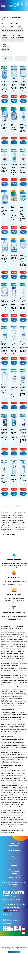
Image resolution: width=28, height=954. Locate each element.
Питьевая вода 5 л (14, 843)
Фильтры (7, 58)
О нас (14, 858)
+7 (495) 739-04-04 (7, 3)
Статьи (14, 886)
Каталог (14, 838)
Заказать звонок (12, 910)
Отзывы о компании (14, 863)
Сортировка (22, 58)
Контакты (14, 865)
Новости (14, 860)
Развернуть (3, 544)
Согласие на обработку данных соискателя (14, 882)
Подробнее (20, 948)
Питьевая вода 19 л (14, 841)
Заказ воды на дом (14, 848)
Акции (14, 854)
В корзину (4, 96)
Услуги (14, 856)
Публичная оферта (14, 884)
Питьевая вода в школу (14, 850)
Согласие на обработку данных (14, 880)
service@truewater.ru (8, 916)
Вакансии (14, 873)
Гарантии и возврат (14, 871)
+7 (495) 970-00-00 (11, 907)
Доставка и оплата (14, 869)
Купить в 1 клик (4, 101)
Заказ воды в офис (14, 845)
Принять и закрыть (14, 952)
